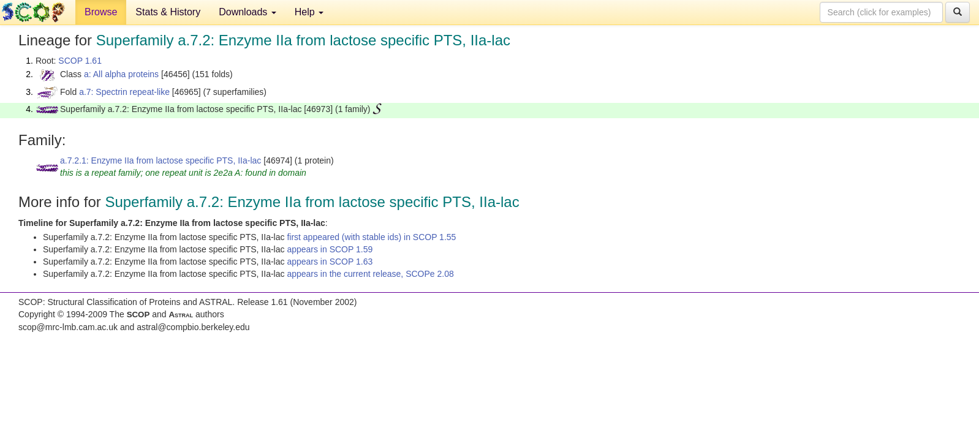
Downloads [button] (247, 12)
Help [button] (309, 12)
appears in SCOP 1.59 (329, 249)
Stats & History (167, 12)
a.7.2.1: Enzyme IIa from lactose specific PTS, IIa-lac (160, 160)
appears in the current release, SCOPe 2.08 (370, 274)
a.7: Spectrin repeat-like (124, 92)
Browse (101, 12)
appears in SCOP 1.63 (329, 261)
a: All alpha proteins (121, 74)
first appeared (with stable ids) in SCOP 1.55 (371, 237)
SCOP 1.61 (80, 61)
